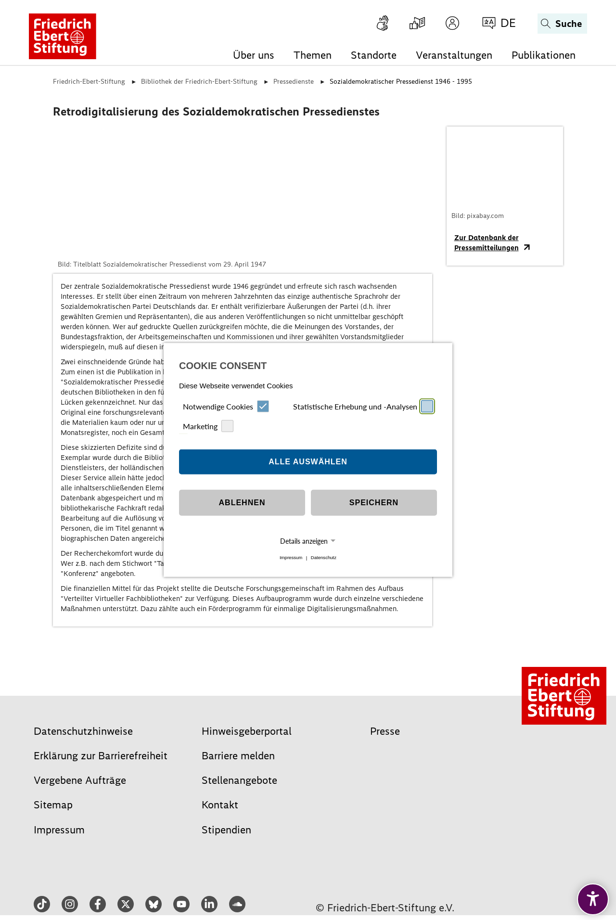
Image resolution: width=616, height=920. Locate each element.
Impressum (291, 558)
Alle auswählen (308, 462)
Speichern (373, 502)
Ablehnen (242, 502)
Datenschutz (323, 558)
